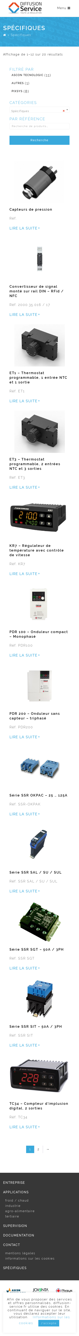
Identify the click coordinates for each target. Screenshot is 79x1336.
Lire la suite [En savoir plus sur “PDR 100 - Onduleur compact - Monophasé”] (23, 655)
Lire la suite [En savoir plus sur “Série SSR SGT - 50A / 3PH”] (23, 968)
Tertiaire (12, 1216)
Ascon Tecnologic (27, 75)
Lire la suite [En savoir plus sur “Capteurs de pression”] (23, 228)
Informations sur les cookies (30, 1258)
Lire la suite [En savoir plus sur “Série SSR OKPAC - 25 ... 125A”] (23, 814)
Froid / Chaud (17, 1200)
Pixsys (17, 91)
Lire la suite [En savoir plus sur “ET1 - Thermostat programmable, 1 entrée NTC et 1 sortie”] (23, 401)
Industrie (13, 1205)
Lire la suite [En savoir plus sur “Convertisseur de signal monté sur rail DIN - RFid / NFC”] (23, 315)
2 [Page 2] (38, 1149)
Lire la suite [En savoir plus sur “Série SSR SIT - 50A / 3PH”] (23, 1045)
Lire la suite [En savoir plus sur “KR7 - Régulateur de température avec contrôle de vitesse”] (23, 574)
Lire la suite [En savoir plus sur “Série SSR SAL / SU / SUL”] (23, 891)
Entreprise (14, 1182)
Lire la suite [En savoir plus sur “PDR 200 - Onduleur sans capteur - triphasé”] (23, 737)
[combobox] (39, 110)
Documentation (18, 1235)
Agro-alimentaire (20, 1211)
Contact (11, 1245)
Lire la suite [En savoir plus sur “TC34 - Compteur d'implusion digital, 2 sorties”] (23, 1127)
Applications (16, 1192)
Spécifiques (15, 1268)
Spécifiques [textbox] (38, 110)
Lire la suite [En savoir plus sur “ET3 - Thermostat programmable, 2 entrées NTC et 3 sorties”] (23, 487)
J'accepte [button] (49, 1323)
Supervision (15, 1226)
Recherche (40, 140)
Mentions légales (20, 1253)
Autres (18, 83)
